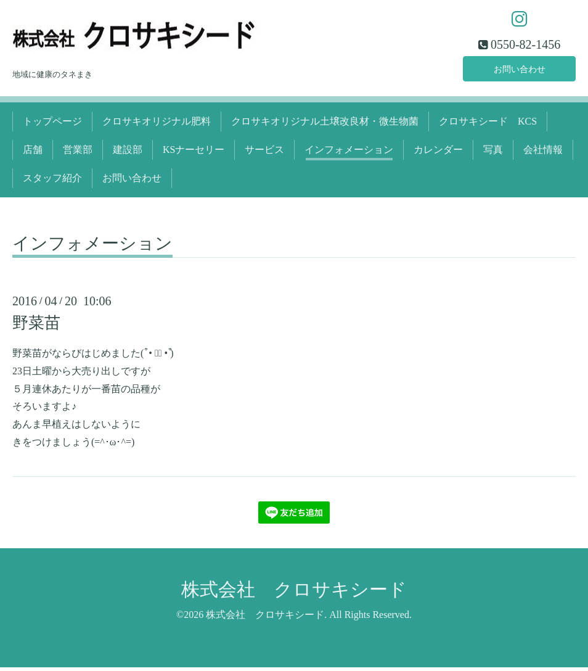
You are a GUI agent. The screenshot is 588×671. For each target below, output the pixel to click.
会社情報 (543, 153)
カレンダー (438, 153)
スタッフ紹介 (52, 182)
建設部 (127, 153)
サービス (264, 153)
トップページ (52, 125)
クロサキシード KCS (488, 125)
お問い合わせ (519, 70)
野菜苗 (36, 327)
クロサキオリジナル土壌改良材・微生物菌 (325, 125)
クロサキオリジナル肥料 (156, 125)
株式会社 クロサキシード (294, 593)
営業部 (77, 153)
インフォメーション (348, 153)
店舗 (33, 153)
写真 (493, 153)
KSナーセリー (193, 153)
